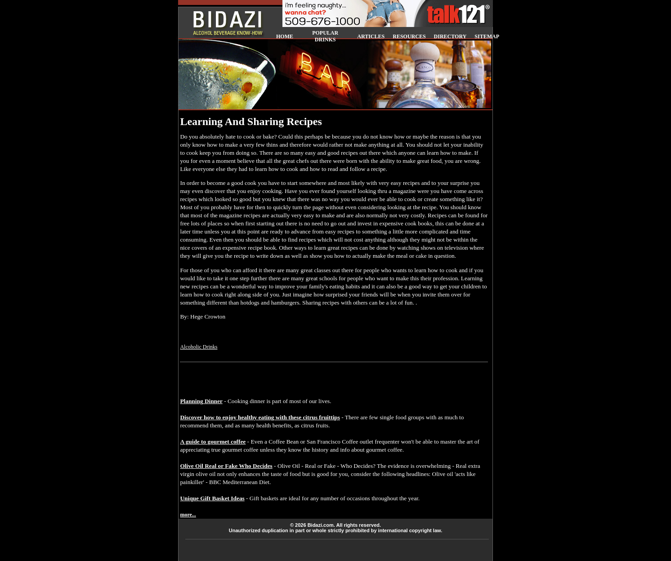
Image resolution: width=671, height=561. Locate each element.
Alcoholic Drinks (198, 347)
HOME (284, 36)
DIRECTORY (450, 36)
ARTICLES (371, 36)
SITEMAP (486, 36)
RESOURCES (409, 36)
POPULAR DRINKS (325, 36)
